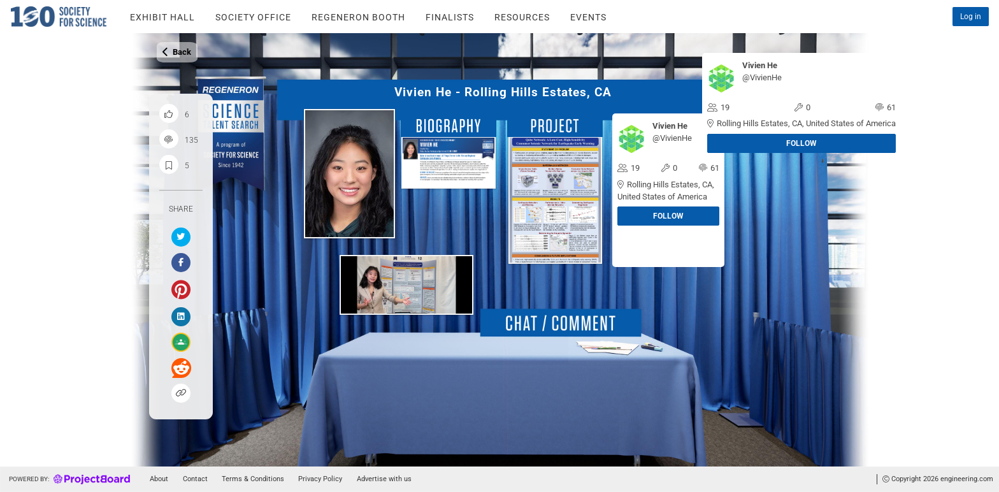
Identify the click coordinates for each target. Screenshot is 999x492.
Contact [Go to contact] (195, 479)
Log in (970, 16)
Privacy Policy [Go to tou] (320, 479)
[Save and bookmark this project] (168, 164)
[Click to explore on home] (49, 16)
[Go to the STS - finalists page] (449, 16)
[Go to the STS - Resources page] (522, 16)
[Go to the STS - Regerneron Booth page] (358, 16)
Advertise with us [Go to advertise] (384, 479)
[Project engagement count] (168, 138)
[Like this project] (168, 113)
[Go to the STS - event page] (588, 16)
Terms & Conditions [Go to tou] (253, 479)
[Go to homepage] (68, 479)
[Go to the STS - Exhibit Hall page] (162, 16)
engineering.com (966, 479)
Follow (801, 143)
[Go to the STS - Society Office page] (253, 16)
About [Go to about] (159, 479)
